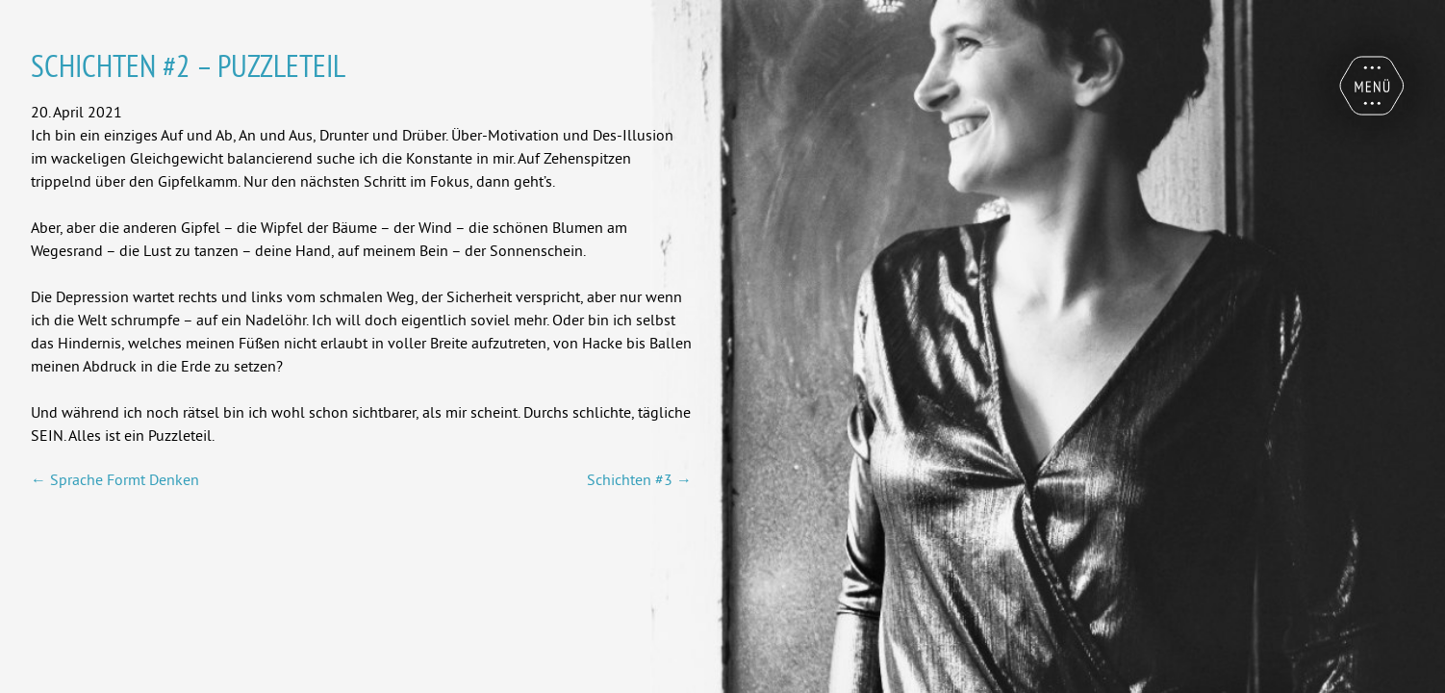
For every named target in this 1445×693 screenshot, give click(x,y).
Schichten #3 (639, 479)
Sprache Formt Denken (115, 479)
